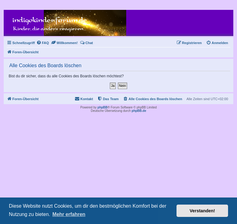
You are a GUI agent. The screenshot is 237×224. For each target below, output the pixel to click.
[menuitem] (42, 43)
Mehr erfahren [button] (68, 214)
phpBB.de (139, 110)
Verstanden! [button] (202, 210)
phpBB (103, 107)
